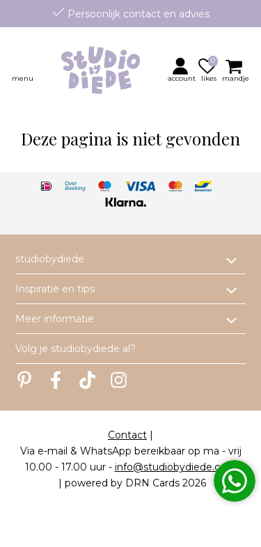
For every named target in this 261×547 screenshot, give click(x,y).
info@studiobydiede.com (176, 467)
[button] (182, 70)
